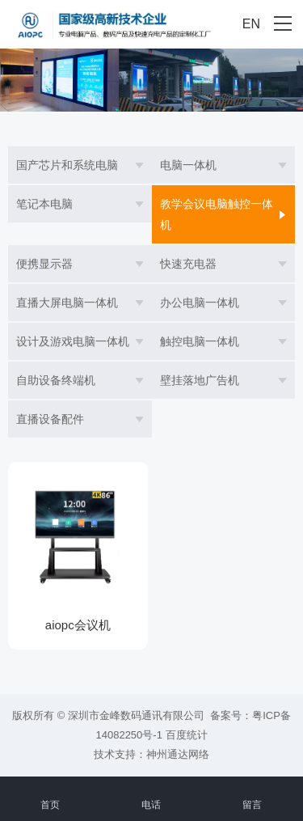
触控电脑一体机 (199, 341)
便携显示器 (44, 263)
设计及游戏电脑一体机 (72, 341)
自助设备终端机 (55, 380)
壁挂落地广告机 (199, 380)
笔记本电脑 (44, 203)
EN (251, 24)
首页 (50, 795)
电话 (151, 795)
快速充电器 (188, 263)
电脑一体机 (188, 165)
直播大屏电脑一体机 (67, 302)
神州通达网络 (177, 754)
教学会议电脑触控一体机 (216, 214)
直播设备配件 (50, 419)
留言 (252, 795)
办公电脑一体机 (199, 302)
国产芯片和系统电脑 (67, 165)
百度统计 (187, 735)
